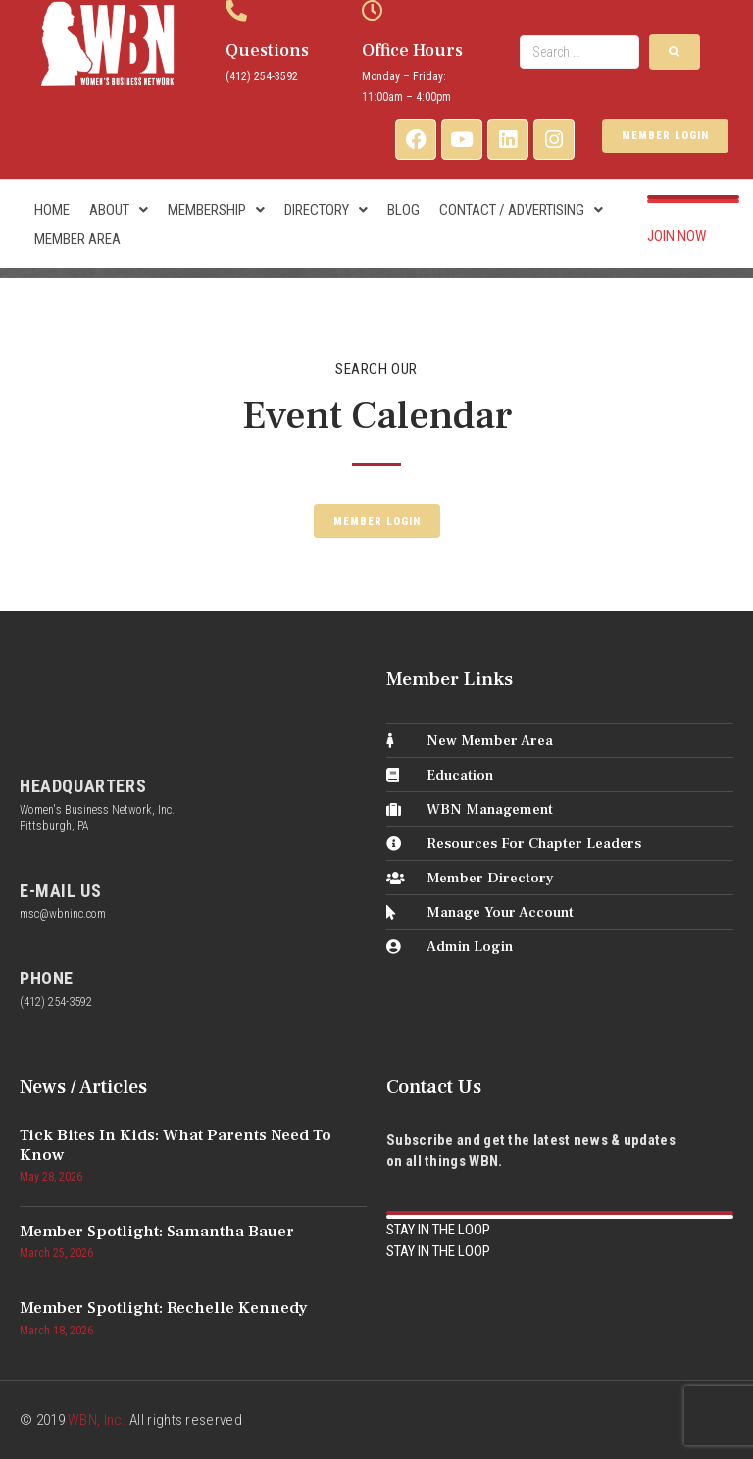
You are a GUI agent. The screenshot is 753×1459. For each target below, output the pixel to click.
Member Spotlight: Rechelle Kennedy (164, 1308)
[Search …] (579, 52)
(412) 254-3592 (262, 76)
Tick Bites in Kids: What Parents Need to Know (175, 1145)
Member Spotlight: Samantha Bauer (157, 1231)
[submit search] (674, 52)
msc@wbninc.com (63, 914)
